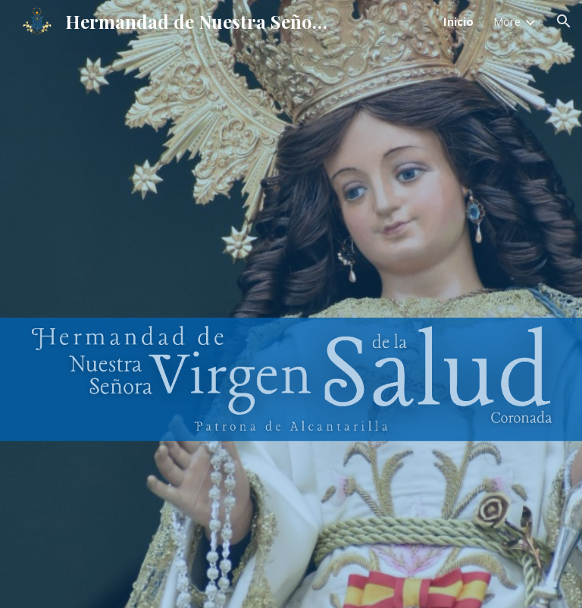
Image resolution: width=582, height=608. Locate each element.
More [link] (507, 21)
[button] (564, 21)
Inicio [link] (458, 21)
